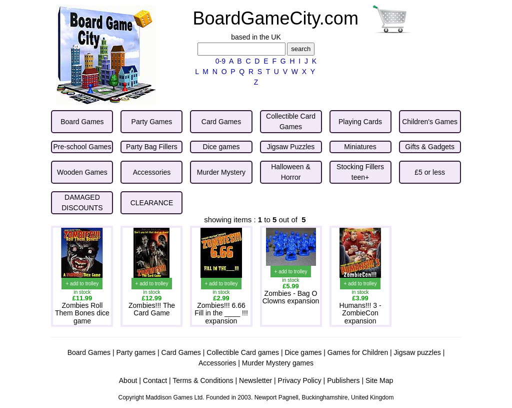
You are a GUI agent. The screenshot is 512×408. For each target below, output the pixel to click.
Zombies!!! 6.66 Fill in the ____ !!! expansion (221, 313)
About (128, 380)
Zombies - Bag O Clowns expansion (291, 297)
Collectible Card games (242, 352)
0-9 (221, 61)
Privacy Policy (300, 380)
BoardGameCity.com (275, 18)
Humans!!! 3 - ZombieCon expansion (361, 313)
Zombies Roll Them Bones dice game (82, 313)
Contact (155, 380)
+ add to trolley (82, 283)
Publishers (343, 380)
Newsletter (255, 380)
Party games (136, 352)
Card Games (181, 352)
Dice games (303, 352)
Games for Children (358, 352)
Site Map (379, 380)
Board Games (89, 352)
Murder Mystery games (278, 363)
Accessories (217, 363)
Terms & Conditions (202, 380)
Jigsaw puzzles (417, 352)
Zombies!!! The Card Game (151, 309)
